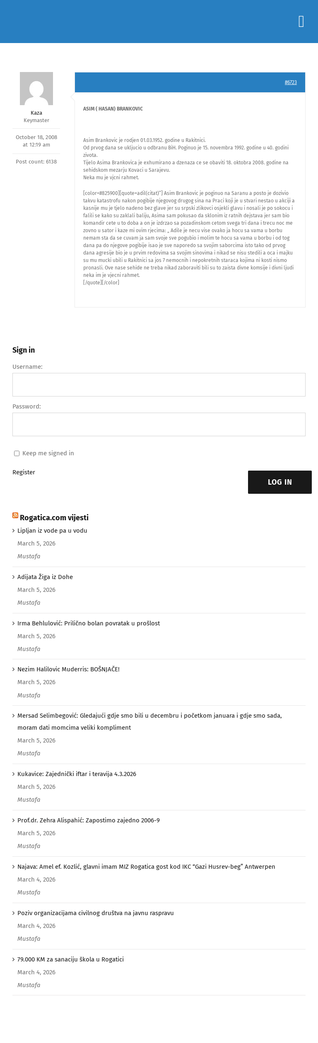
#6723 (291, 82)
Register (23, 472)
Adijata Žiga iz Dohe (45, 577)
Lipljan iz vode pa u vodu (52, 530)
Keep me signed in (48, 453)
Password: (26, 406)
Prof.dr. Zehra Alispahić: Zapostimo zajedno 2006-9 (88, 820)
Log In (280, 482)
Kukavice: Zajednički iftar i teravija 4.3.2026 (76, 774)
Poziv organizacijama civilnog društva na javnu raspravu (95, 913)
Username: (27, 366)
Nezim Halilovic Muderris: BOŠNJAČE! (68, 669)
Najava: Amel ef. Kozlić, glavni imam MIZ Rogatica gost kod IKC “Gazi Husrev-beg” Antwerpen (146, 866)
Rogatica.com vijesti (54, 517)
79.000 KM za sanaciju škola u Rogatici (70, 959)
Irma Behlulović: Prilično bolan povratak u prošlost (88, 623)
